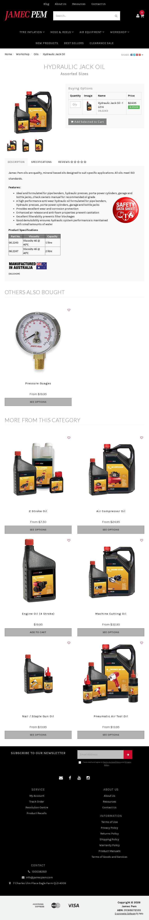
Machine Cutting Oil (110, 613)
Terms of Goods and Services (109, 857)
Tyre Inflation (32, 32)
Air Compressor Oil (111, 511)
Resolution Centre (36, 807)
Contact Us (98, 4)
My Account (36, 795)
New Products (47, 43)
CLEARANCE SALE (102, 43)
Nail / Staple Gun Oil (38, 716)
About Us (60, 4)
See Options (38, 401)
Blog (46, 4)
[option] (32, 111)
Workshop (119, 32)
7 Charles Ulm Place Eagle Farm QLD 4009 (37, 883)
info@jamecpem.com (37, 877)
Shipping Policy (109, 839)
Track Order (36, 801)
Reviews (72, 162)
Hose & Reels (62, 32)
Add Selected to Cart (87, 121)
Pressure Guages (38, 383)
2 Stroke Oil (38, 511)
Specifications (41, 162)
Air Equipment (92, 32)
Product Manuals (109, 851)
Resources (79, 4)
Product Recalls (37, 813)
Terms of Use (109, 822)
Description (16, 162)
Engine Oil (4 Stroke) (38, 613)
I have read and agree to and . (105, 763)
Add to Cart (38, 632)
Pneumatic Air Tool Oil (111, 716)
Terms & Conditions (112, 762)
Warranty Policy (109, 845)
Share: (132, 54)
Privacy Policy (109, 827)
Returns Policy (109, 833)
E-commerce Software (125, 913)
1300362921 (37, 872)
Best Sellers (74, 43)
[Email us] (61, 778)
